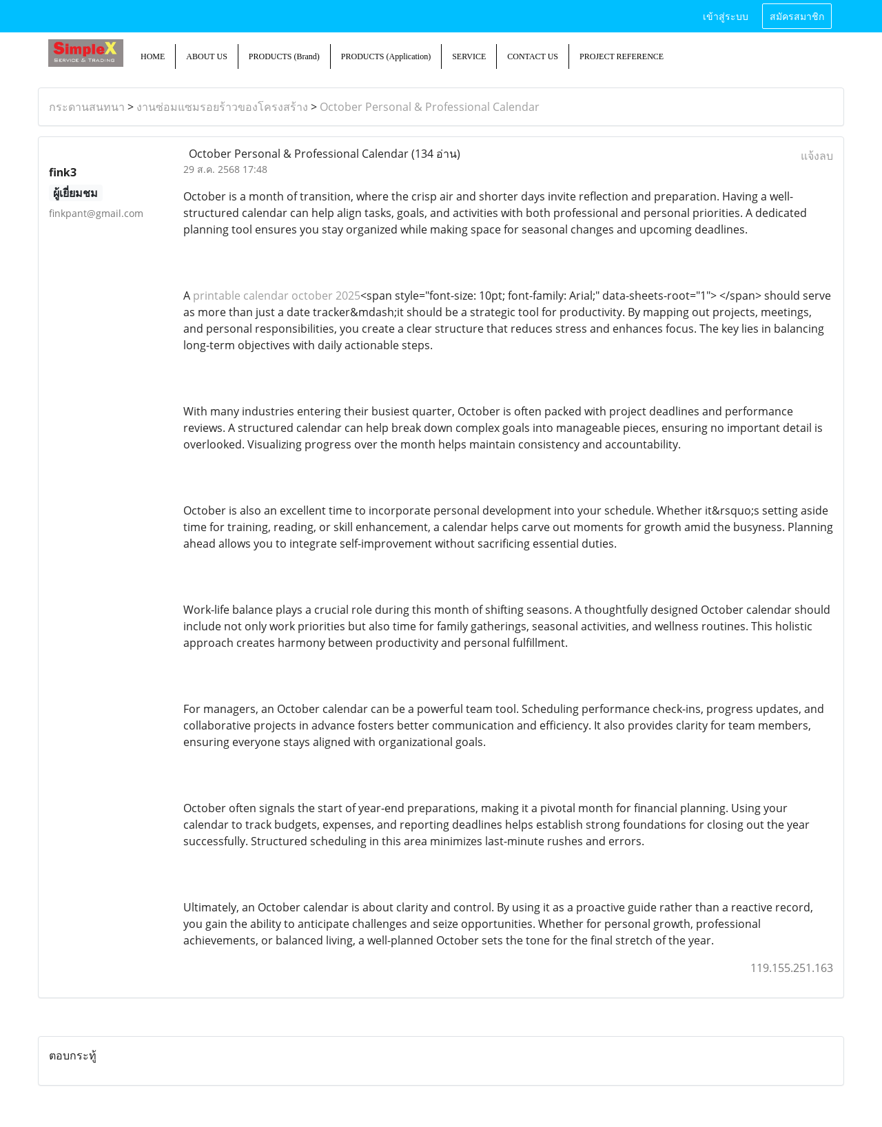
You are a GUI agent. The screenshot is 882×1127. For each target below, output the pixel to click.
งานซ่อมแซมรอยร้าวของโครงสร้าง (222, 106)
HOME (153, 56)
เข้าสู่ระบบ (725, 15)
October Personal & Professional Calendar (430, 106)
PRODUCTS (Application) (386, 56)
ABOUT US (206, 56)
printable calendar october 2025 (276, 295)
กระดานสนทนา (87, 106)
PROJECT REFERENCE (622, 56)
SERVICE (469, 56)
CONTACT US (532, 56)
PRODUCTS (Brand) (284, 56)
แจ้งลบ (817, 155)
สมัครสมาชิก (797, 15)
